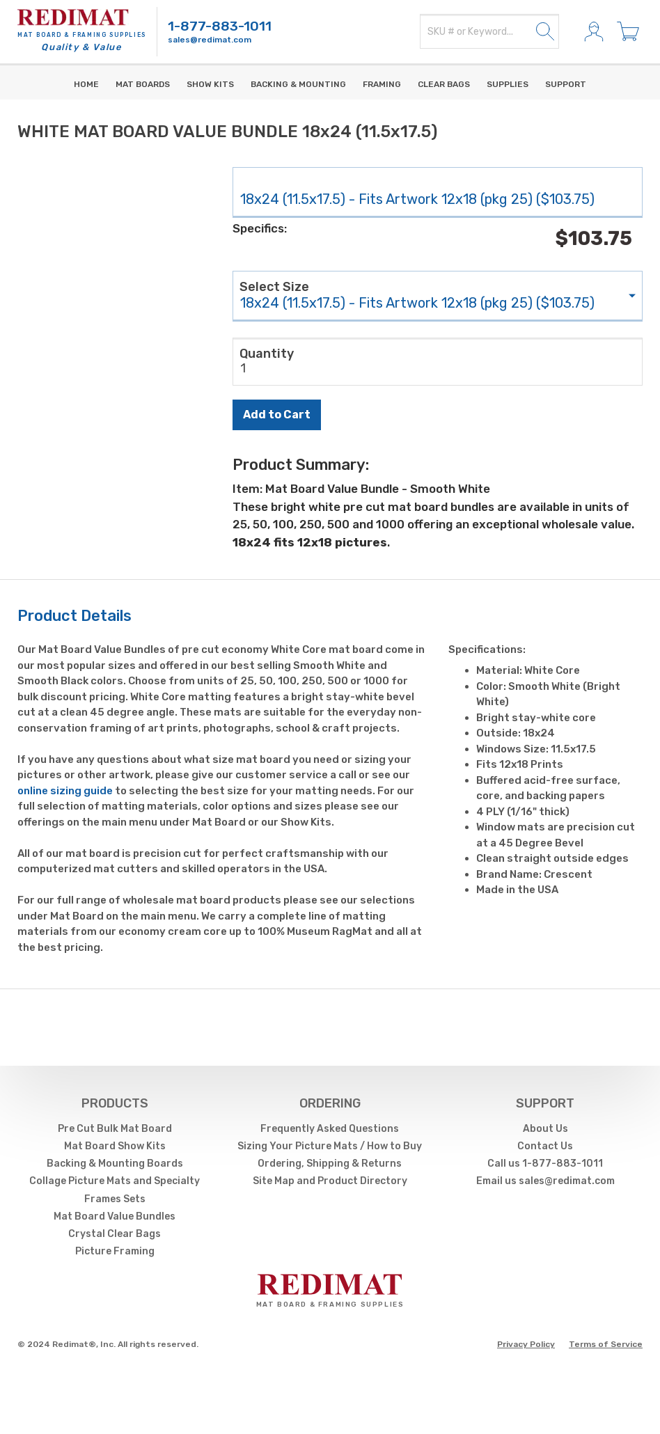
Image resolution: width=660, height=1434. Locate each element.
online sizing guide (65, 791)
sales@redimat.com (209, 40)
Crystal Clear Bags (114, 1234)
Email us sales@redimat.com (545, 1181)
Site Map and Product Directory (330, 1181)
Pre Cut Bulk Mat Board (115, 1129)
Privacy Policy (526, 1344)
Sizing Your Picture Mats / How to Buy (329, 1146)
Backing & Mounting (298, 84)
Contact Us (545, 1146)
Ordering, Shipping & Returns (330, 1163)
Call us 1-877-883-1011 (545, 1163)
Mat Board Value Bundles (114, 1216)
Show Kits (210, 84)
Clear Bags (444, 84)
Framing (382, 84)
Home (86, 84)
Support (565, 84)
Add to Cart (277, 414)
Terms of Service (606, 1344)
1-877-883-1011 (220, 26)
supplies (507, 84)
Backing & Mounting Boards (115, 1163)
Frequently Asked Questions (329, 1129)
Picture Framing (115, 1251)
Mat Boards (143, 84)
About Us (545, 1129)
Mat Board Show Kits (115, 1146)
